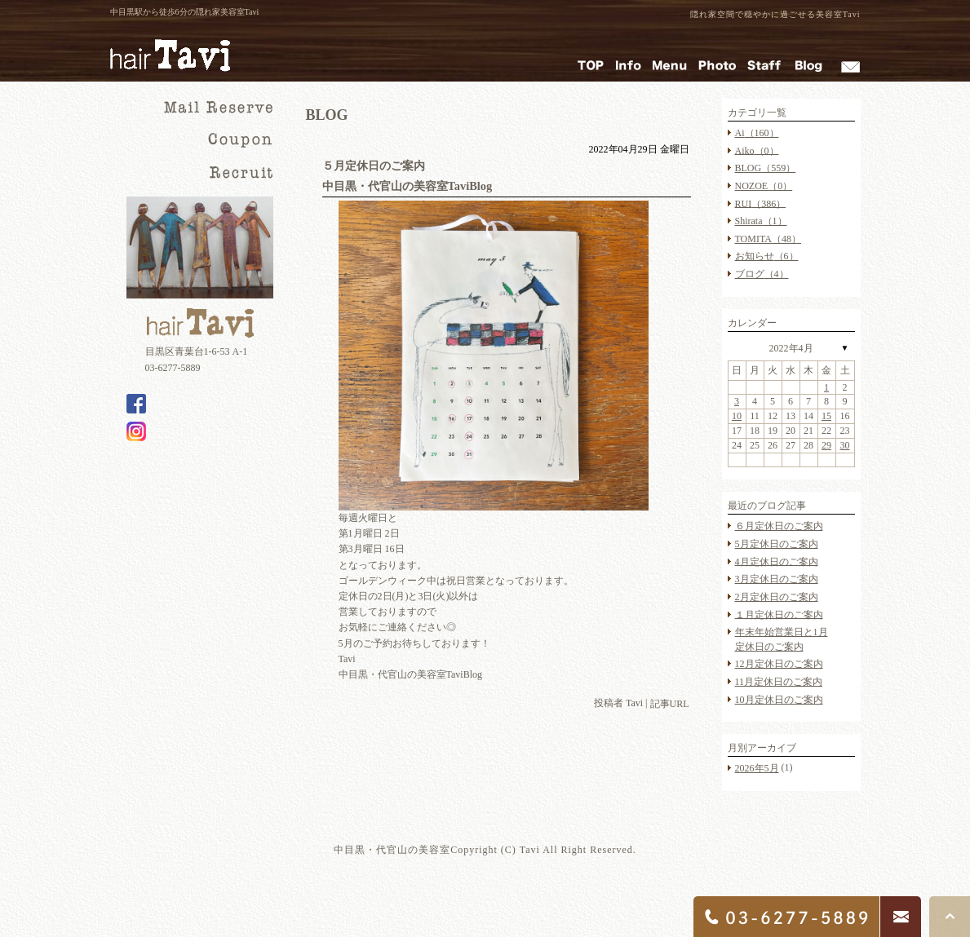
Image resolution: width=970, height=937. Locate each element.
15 (826, 416)
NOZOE (764, 186)
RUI (760, 203)
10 (737, 416)
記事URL (669, 703)
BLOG (765, 168)
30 (845, 445)
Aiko (757, 150)
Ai (757, 133)
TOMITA (768, 239)
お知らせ (767, 256)
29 (826, 445)
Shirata (761, 221)
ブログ (762, 274)
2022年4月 (791, 348)
